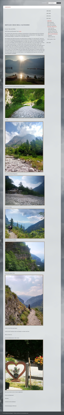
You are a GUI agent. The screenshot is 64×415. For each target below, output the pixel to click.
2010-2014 (48, 15)
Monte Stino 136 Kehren (53, 32)
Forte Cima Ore (51, 28)
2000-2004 (48, 10)
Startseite (44, 2)
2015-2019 (48, 18)
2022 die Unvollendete (51, 25)
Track (20, 31)
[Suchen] (58, 3)
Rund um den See (51, 36)
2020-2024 (49, 20)
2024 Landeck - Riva (51, 39)
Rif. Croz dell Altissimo (53, 33)
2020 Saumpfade (50, 22)
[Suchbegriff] (52, 3)
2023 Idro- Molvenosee (52, 26)
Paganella (50, 35)
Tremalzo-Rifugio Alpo (52, 31)
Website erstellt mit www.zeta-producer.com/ (21, 413)
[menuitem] (8, 7)
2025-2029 (48, 42)
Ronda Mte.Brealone (52, 29)
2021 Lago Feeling (51, 23)
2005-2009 (48, 13)
